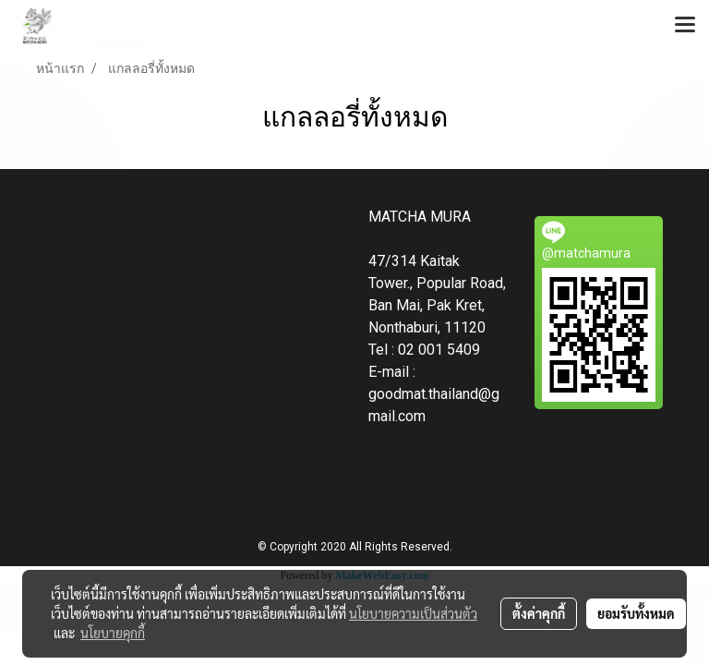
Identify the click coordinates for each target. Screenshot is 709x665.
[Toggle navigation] (685, 26)
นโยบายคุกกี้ (112, 632)
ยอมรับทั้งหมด (636, 613)
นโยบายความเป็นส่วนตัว (413, 613)
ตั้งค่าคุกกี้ (538, 613)
